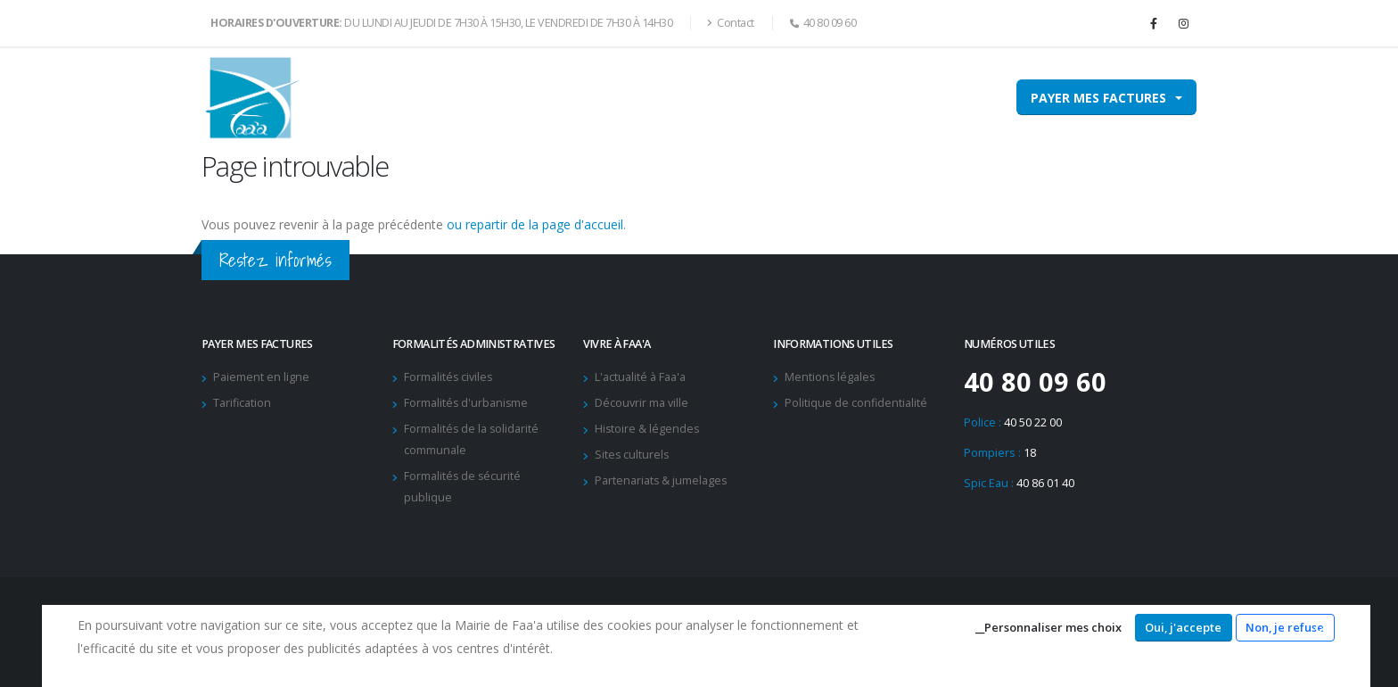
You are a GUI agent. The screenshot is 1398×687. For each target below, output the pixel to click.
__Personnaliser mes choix (1048, 627)
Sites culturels (632, 454)
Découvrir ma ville (641, 402)
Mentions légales (830, 377)
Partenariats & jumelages (661, 480)
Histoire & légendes (648, 428)
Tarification (242, 402)
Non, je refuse (1285, 627)
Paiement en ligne (261, 377)
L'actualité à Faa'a (640, 377)
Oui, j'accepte (1183, 627)
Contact (730, 22)
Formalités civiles (449, 377)
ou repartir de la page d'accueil (535, 224)
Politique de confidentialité (856, 402)
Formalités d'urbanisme (467, 402)
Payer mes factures (1098, 97)
